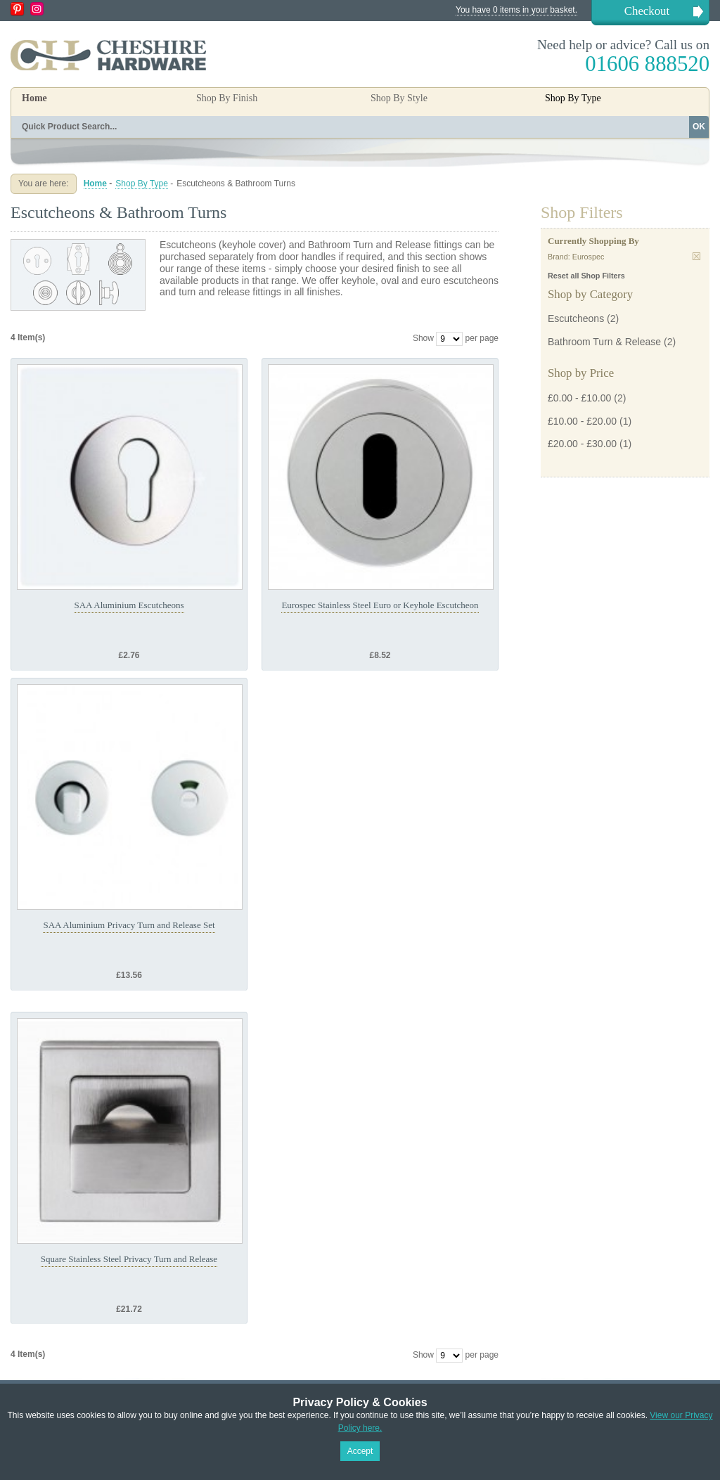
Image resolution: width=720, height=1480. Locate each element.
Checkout (646, 11)
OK (699, 126)
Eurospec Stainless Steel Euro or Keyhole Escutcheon (379, 605)
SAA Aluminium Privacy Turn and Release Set (128, 925)
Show (423, 338)
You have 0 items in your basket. (516, 10)
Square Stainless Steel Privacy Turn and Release (129, 1259)
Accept (360, 1451)
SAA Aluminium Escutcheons (129, 605)
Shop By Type (141, 183)
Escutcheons (576, 318)
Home (34, 98)
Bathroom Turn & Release (604, 341)
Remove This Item (696, 256)
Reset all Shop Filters (586, 275)
